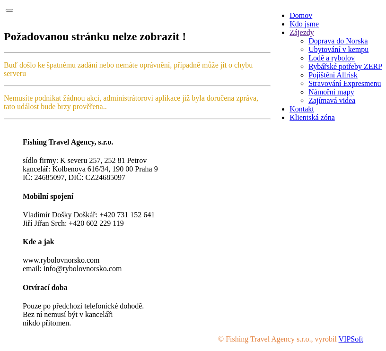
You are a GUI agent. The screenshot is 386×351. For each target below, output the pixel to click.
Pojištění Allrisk (333, 75)
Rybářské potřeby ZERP (345, 66)
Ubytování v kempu (338, 49)
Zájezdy (302, 32)
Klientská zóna (312, 117)
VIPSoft (351, 339)
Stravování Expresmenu (344, 83)
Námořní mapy (331, 92)
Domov (301, 15)
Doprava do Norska (338, 41)
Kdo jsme (304, 24)
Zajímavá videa (331, 100)
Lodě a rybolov (331, 58)
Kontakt (302, 109)
